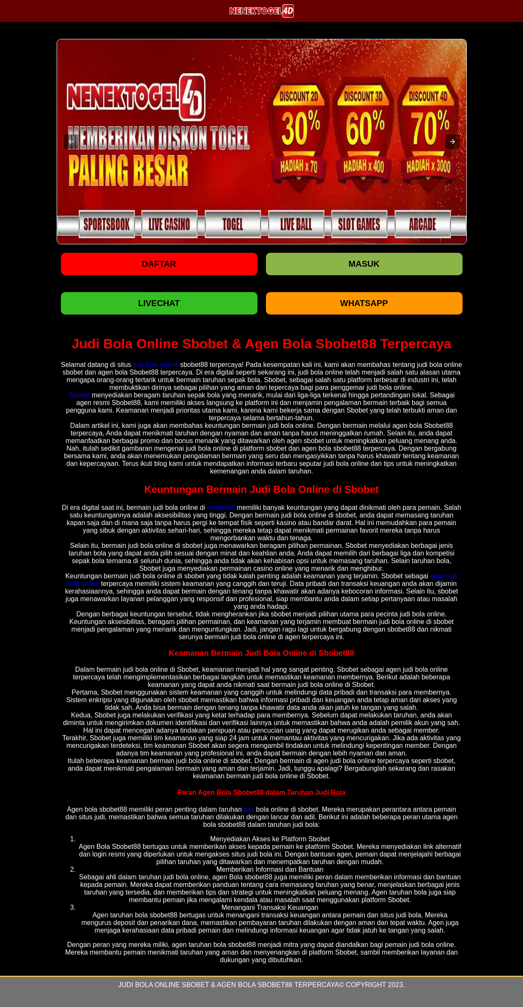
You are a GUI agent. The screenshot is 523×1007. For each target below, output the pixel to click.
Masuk (363, 263)
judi (249, 809)
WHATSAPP (364, 303)
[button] (71, 141)
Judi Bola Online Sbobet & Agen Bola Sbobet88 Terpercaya (228, 984)
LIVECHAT (159, 303)
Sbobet (79, 395)
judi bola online (155, 364)
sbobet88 (221, 507)
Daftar (159, 263)
